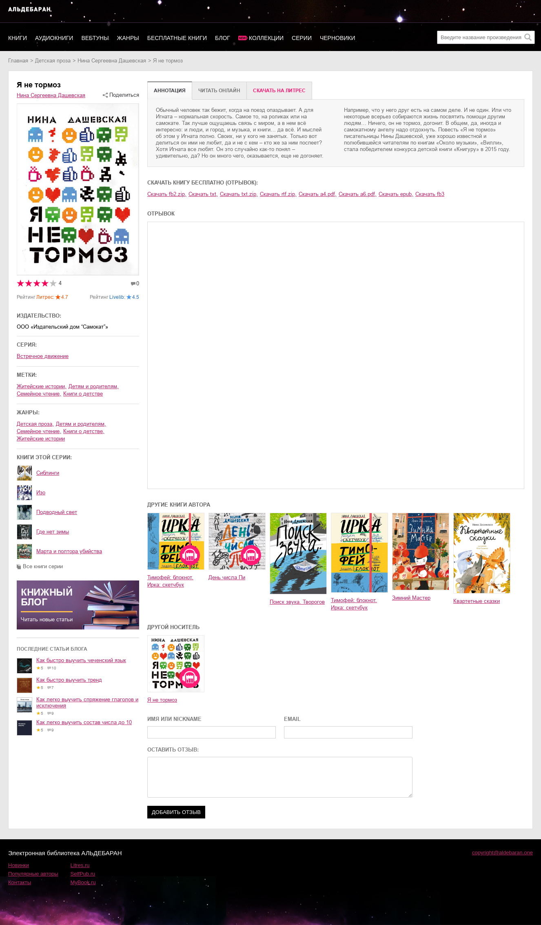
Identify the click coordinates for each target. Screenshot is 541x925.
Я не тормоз (162, 700)
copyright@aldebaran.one (502, 852)
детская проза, (35, 424)
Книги (17, 38)
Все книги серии (43, 566)
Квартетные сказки (476, 601)
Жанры (128, 38)
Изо (40, 492)
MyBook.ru (83, 882)
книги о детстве (83, 394)
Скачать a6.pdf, (358, 194)
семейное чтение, (39, 394)
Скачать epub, (396, 194)
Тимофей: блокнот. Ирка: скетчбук (170, 581)
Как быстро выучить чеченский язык (81, 660)
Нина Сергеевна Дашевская (112, 61)
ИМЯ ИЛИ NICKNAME (174, 719)
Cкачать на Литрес (279, 90)
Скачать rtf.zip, (278, 194)
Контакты (19, 882)
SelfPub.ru (83, 874)
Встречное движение (43, 356)
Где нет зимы (52, 532)
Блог (222, 38)
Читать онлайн (219, 90)
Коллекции (266, 38)
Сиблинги (47, 473)
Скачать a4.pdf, (318, 194)
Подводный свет (56, 512)
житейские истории (41, 439)
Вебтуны (95, 38)
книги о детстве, (83, 431)
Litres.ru (80, 865)
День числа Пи (226, 577)
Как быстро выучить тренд (69, 680)
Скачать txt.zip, (239, 194)
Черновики (337, 38)
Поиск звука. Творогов (297, 602)
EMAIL (292, 719)
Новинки (18, 865)
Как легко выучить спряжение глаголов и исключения (87, 702)
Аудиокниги (54, 38)
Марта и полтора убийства (69, 551)
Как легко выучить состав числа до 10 (84, 722)
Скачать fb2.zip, (166, 194)
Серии (302, 38)
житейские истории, (42, 386)
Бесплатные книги (177, 38)
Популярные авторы (33, 874)
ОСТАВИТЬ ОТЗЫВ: (173, 750)
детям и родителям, (94, 386)
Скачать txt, (203, 194)
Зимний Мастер (411, 598)
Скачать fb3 (429, 194)
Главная (18, 61)
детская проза (53, 61)
